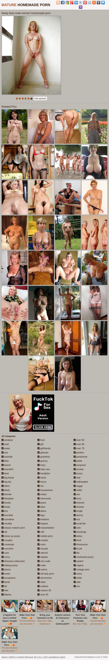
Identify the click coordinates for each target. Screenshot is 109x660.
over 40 (42, 594)
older (41, 582)
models (42, 540)
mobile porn (45, 536)
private (78, 469)
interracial (44, 498)
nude (41, 565)
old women (44, 578)
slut (77, 519)
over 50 (79, 440)
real (77, 477)
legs (41, 515)
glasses (42, 452)
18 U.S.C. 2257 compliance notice (49, 657)
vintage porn (82, 569)
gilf (40, 444)
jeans (41, 502)
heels (41, 477)
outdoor (42, 586)
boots (5, 507)
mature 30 (44, 590)
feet (4, 590)
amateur (7, 440)
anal (5, 444)
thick (77, 540)
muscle (42, 548)
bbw (5, 461)
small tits (80, 523)
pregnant (80, 465)
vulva (78, 573)
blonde (6, 494)
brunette (7, 515)
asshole (7, 456)
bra (4, 511)
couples (7, 540)
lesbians (43, 519)
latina (41, 511)
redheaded (81, 482)
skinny (78, 515)
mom (41, 544)
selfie (78, 490)
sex (77, 494)
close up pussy (10, 536)
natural (42, 553)
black (5, 490)
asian (5, 448)
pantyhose (80, 456)
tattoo (78, 536)
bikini (5, 486)
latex (41, 507)
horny (41, 482)
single (78, 511)
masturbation (45, 527)
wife (77, 582)
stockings (80, 532)
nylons (42, 569)
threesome (81, 544)
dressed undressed (13, 561)
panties (79, 452)
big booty (7, 477)
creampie (7, 544)
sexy (77, 498)
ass (4, 452)
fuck (41, 440)
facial (5, 582)
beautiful (7, 469)
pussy (78, 473)
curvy (5, 557)
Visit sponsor (40, 98)
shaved (79, 502)
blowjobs (7, 498)
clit (4, 532)
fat (4, 586)
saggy (78, 486)
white (78, 578)
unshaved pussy (84, 557)
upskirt (78, 561)
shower (79, 507)
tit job (78, 548)
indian (42, 494)
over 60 (79, 444)
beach (6, 465)
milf (40, 532)
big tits (6, 482)
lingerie (42, 523)
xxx (77, 586)
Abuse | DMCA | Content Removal (17, 657)
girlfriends (44, 448)
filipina (6, 594)
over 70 (79, 448)
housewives (45, 490)
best (5, 473)
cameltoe (7, 519)
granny (42, 461)
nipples (42, 557)
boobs (6, 502)
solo (77, 527)
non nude (43, 561)
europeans (8, 578)
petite (78, 461)
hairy (41, 465)
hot (40, 486)
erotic (5, 573)
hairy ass (43, 469)
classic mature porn (13, 527)
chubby (6, 523)
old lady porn (45, 573)
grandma (43, 456)
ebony (6, 569)
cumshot (7, 548)
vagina (78, 565)
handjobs (43, 473)
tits (76, 553)
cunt (5, 553)
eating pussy (9, 565)
